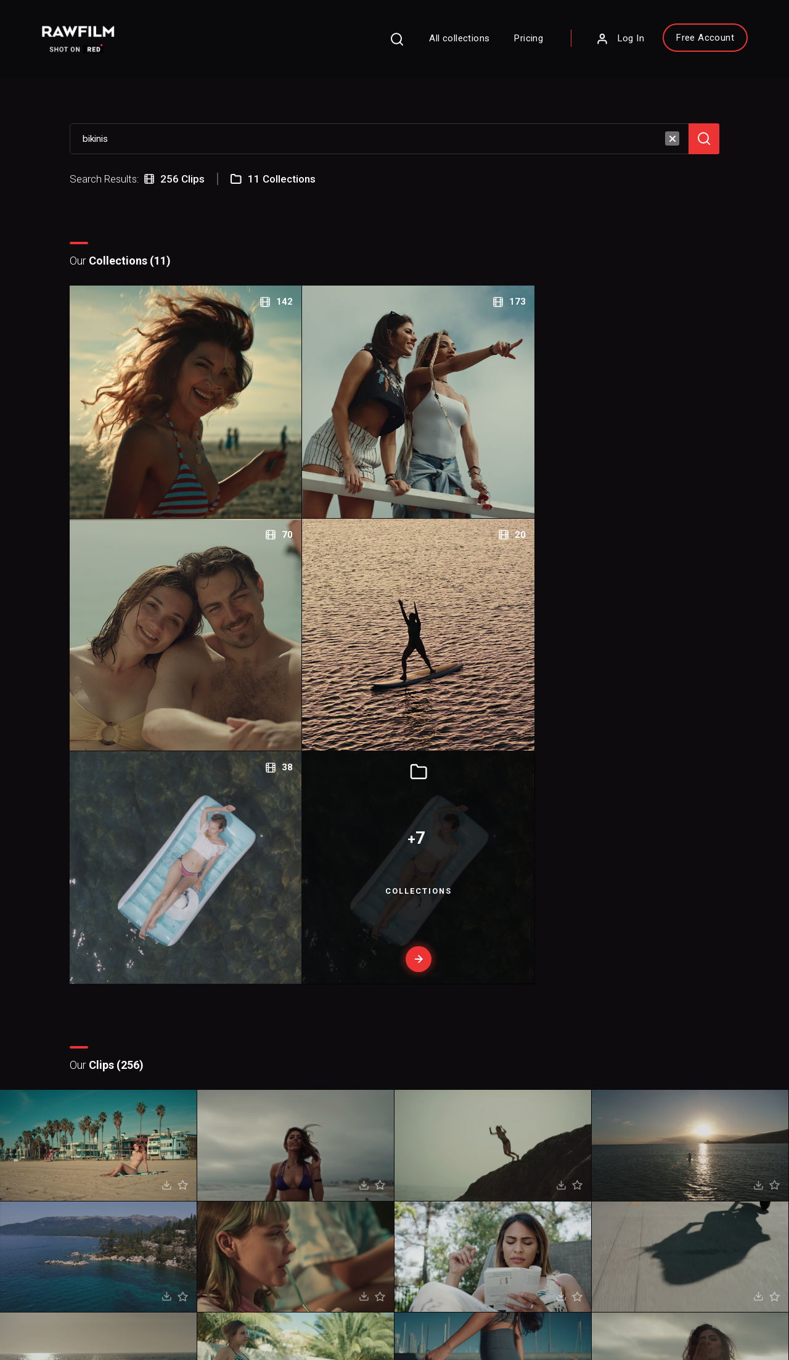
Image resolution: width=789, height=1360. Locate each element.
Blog (434, 1173)
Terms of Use (134, 1311)
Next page (446, 978)
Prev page (345, 978)
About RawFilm (454, 1135)
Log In (581, 46)
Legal (292, 1173)
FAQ (290, 1135)
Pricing (489, 45)
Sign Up (212, 1191)
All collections (420, 45)
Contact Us (446, 1154)
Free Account (666, 45)
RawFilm (102, 1329)
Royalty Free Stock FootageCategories (335, 1204)
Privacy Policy (63, 1311)
